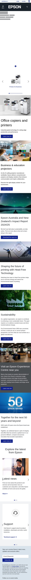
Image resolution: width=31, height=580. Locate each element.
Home (17, 1)
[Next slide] (28, 81)
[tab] (9, 93)
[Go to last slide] (2, 81)
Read (4, 493)
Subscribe (7, 560)
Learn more (6, 136)
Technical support (9, 537)
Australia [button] (4, 1)
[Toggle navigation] (3, 7)
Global (24, 1)
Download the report (9, 237)
